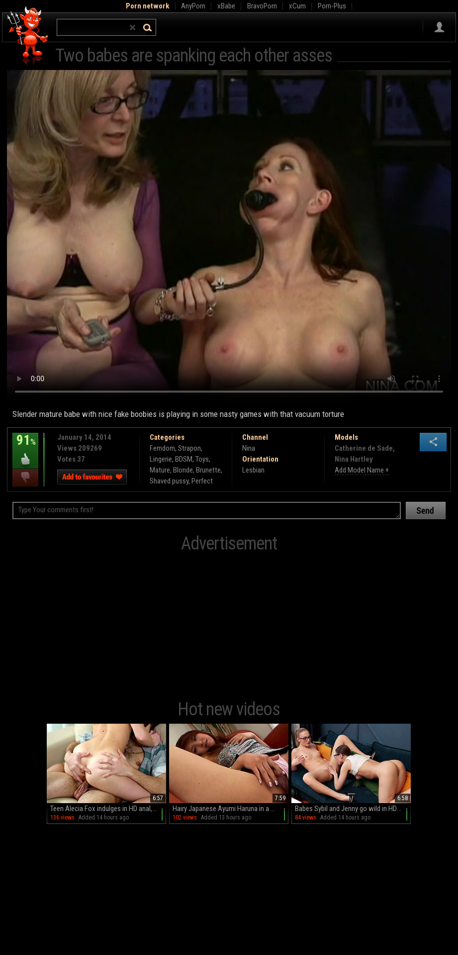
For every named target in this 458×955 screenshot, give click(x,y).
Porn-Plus (332, 5)
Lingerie (161, 459)
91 (25, 447)
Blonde (183, 470)
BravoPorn (262, 5)
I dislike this (25, 477)
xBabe (226, 5)
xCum (297, 5)
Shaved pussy (169, 481)
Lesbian (253, 470)
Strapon (189, 448)
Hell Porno (28, 37)
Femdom (162, 448)
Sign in (439, 27)
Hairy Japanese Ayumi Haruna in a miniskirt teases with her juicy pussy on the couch (230, 808)
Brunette (208, 470)
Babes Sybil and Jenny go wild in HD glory (353, 808)
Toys (202, 459)
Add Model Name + (362, 470)
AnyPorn (193, 5)
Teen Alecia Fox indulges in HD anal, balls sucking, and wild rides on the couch (108, 808)
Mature (160, 470)
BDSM (183, 459)
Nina (248, 448)
